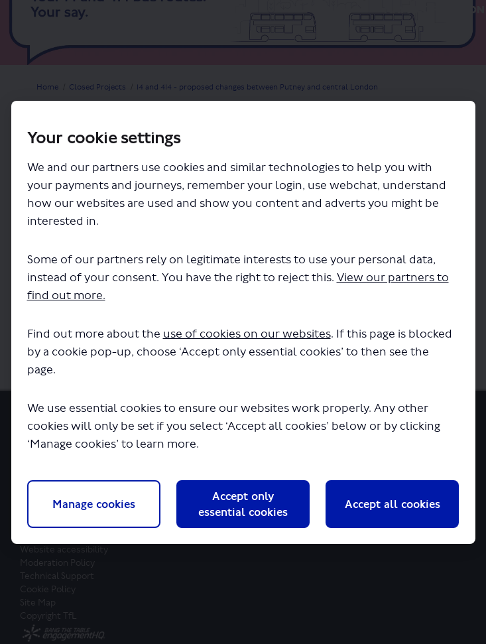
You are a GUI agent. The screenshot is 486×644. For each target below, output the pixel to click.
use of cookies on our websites (247, 334)
